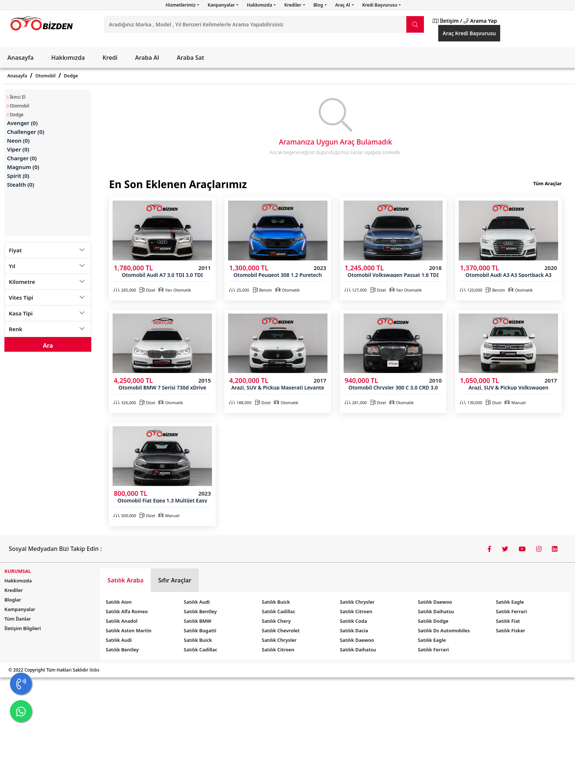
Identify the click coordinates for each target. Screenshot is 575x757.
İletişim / (447, 20)
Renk (15, 329)
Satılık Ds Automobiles (444, 630)
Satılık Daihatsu (358, 649)
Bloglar (12, 599)
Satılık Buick (198, 640)
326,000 (125, 402)
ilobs (94, 670)
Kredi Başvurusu (380, 5)
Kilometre (22, 281)
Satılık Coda (353, 621)
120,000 (471, 290)
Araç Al (343, 5)
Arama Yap (480, 20)
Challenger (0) (25, 131)
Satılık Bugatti (200, 630)
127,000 (356, 290)
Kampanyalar (19, 609)
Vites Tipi (21, 297)
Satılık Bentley (122, 649)
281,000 (356, 402)
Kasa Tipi (21, 313)
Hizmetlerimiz (181, 5)
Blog (319, 5)
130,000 (471, 402)
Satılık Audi (119, 640)
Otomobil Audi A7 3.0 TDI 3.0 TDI (162, 274)
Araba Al (147, 58)
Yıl (12, 266)
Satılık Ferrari (433, 649)
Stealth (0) (20, 184)
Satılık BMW (197, 621)
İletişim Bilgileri (22, 628)
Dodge (71, 76)
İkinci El (16, 97)
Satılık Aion (119, 602)
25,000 (239, 290)
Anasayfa (20, 58)
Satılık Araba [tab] (125, 580)
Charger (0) (22, 158)
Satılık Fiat (508, 621)
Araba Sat (190, 58)
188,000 (240, 402)
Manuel (515, 402)
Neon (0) (18, 140)
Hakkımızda (260, 5)
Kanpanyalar (222, 5)
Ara (48, 345)
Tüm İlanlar (17, 618)
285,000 (125, 290)
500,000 (125, 515)
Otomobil (46, 76)
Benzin (262, 290)
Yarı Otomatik (174, 290)
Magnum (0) (23, 167)
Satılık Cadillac (200, 649)
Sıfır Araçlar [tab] (174, 580)
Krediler (293, 5)
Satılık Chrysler (279, 640)
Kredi (109, 58)
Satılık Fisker (510, 630)
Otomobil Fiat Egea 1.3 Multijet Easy (162, 500)
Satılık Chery (276, 621)
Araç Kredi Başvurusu (469, 33)
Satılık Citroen (278, 649)
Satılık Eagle (432, 640)
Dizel (147, 290)
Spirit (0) (18, 175)
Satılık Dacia (354, 630)
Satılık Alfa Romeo (127, 611)
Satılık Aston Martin (128, 630)
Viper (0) (18, 149)
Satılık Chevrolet (281, 630)
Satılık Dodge (433, 621)
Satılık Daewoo (357, 640)
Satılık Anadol (122, 621)
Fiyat (15, 250)
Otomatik (287, 290)
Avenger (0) (22, 123)
